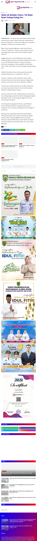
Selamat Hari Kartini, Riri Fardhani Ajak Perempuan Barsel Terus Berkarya (22, 478)
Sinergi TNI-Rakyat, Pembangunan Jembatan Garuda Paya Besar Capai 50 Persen (22, 498)
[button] (1, 2)
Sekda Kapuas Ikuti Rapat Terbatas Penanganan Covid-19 (7, 160)
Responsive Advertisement (18, 166)
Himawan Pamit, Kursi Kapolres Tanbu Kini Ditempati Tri (26, 146)
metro (6, 12)
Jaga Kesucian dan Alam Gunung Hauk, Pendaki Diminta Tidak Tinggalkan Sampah (20, 526)
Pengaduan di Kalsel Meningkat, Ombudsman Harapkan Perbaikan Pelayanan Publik (9, 146)
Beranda (2, 12)
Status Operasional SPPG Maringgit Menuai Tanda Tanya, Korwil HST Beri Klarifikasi (22, 485)
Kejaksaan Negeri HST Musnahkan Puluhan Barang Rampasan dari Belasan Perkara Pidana (21, 492)
